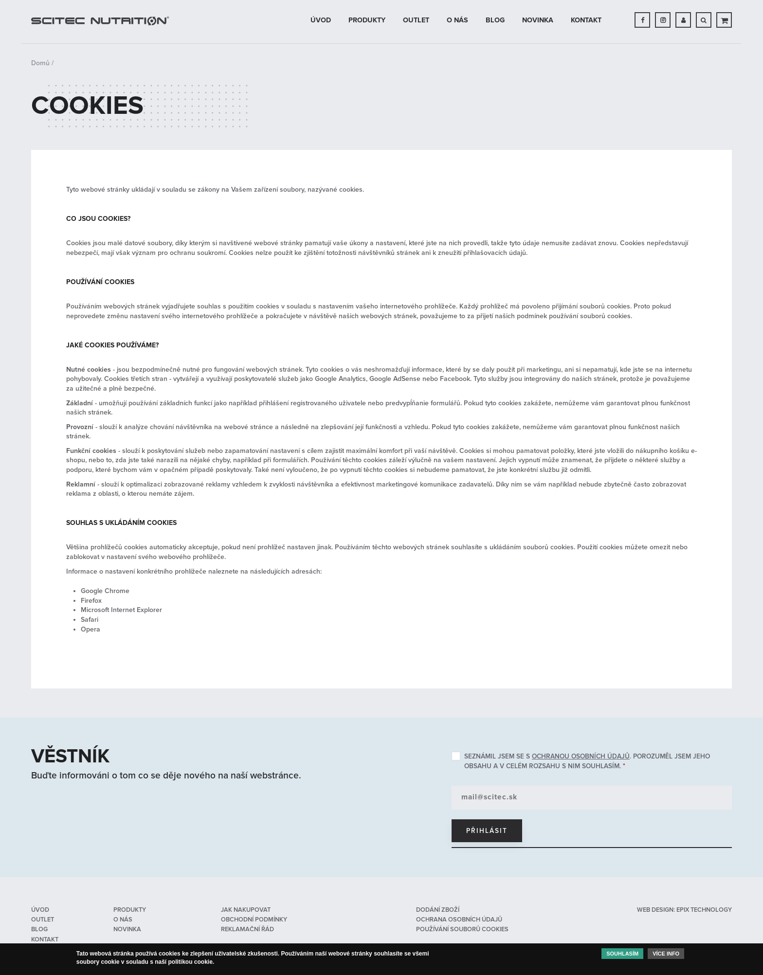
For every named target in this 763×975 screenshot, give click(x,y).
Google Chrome (105, 591)
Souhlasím (622, 955)
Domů (40, 63)
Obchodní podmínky (254, 919)
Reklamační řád (247, 929)
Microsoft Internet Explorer (121, 610)
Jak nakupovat (246, 910)
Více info (666, 955)
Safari (89, 619)
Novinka (537, 20)
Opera (90, 629)
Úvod (320, 20)
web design (655, 910)
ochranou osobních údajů (581, 756)
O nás (457, 20)
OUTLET (416, 20)
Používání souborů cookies (462, 929)
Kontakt (586, 20)
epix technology (704, 910)
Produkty (366, 20)
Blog (495, 20)
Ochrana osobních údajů (459, 919)
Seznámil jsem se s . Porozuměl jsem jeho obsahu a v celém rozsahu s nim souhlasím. (587, 761)
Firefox (91, 600)
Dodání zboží (437, 910)
